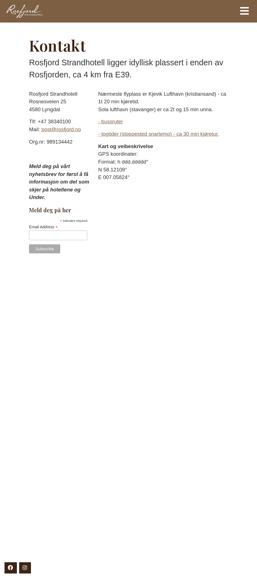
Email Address (43, 227)
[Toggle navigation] (244, 11)
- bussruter (110, 121)
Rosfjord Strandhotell (93, 11)
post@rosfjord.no (61, 129)
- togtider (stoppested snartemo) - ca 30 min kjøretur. (158, 134)
